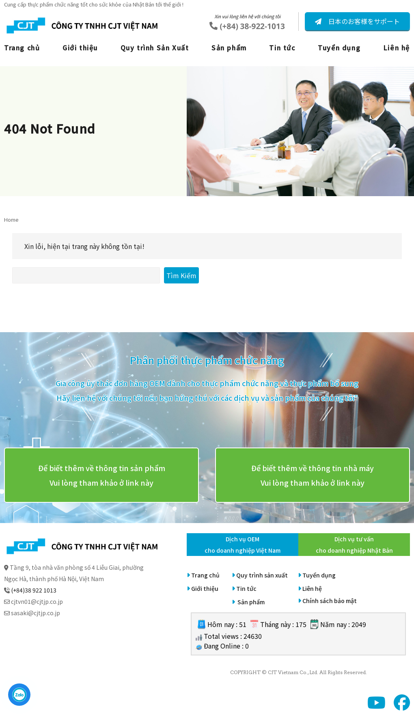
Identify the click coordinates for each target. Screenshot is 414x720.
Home (11, 219)
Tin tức (282, 47)
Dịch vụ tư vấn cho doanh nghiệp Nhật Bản (354, 544)
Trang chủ (22, 47)
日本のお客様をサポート (363, 21)
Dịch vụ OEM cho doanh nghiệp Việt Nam (242, 544)
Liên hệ (396, 47)
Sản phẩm (229, 47)
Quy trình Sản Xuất (155, 47)
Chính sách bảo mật (329, 601)
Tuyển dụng (339, 47)
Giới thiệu (80, 47)
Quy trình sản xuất (262, 575)
